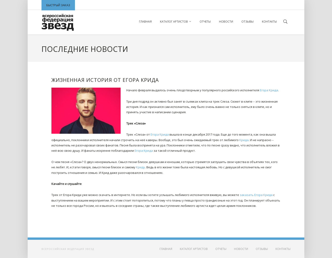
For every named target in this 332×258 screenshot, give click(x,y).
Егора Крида (269, 90)
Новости (226, 22)
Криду (140, 167)
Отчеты (205, 22)
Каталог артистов (174, 22)
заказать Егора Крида (256, 195)
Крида (244, 140)
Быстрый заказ (58, 5)
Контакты (269, 22)
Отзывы (247, 22)
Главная (145, 22)
